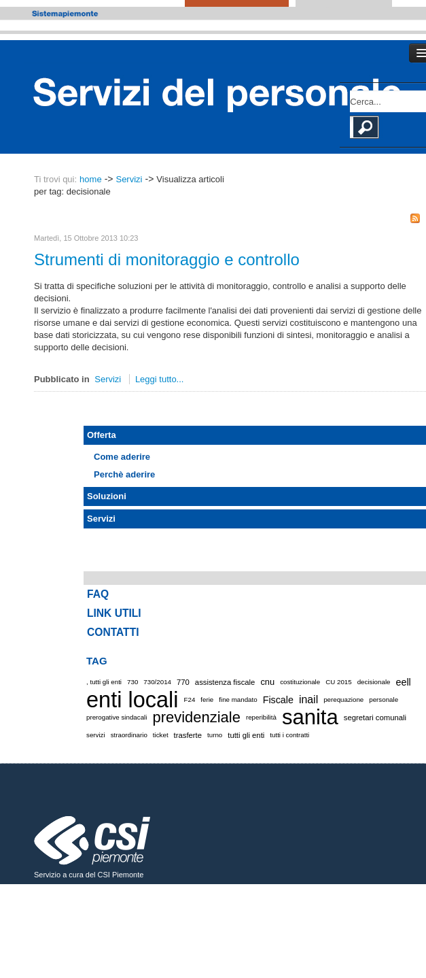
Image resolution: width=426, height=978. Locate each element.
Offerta (101, 435)
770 (183, 682)
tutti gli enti (246, 735)
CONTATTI (113, 632)
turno (214, 735)
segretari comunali (375, 717)
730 (132, 682)
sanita (310, 717)
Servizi (129, 179)
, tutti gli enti (104, 682)
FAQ (98, 594)
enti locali (132, 700)
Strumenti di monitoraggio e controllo (167, 259)
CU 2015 (338, 682)
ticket (160, 735)
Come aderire (122, 457)
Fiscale (278, 699)
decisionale (374, 682)
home (90, 179)
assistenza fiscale (225, 682)
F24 (190, 699)
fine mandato (238, 699)
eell (402, 682)
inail (308, 699)
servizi (95, 735)
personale (383, 699)
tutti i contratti (289, 735)
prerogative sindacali (116, 717)
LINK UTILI (114, 613)
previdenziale (196, 717)
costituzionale (300, 682)
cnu (267, 682)
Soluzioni (106, 496)
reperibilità (261, 717)
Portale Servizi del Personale (225, 91)
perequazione (343, 699)
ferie (206, 699)
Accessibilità (366, 893)
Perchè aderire (124, 474)
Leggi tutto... (159, 379)
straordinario (129, 735)
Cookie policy (60, 905)
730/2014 (157, 682)
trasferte (188, 735)
